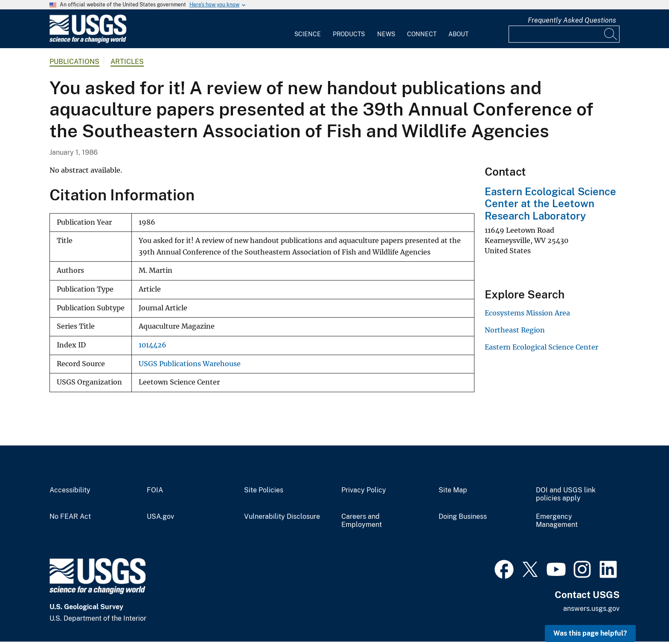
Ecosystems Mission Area (527, 313)
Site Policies (263, 490)
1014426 (152, 345)
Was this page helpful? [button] (590, 633)
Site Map (453, 490)
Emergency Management (557, 521)
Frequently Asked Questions (572, 20)
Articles (127, 62)
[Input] (564, 34)
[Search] (611, 34)
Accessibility (69, 490)
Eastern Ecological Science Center (541, 347)
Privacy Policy (363, 490)
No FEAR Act (70, 517)
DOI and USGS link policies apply (566, 494)
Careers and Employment (361, 521)
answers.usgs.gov (591, 608)
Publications (74, 62)
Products (349, 34)
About (458, 34)
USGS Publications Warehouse (190, 364)
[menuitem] (307, 28)
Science (307, 34)
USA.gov (160, 517)
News (386, 34)
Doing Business (463, 517)
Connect (421, 34)
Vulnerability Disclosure (282, 517)
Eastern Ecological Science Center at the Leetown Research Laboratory (550, 203)
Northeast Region (515, 330)
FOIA (155, 490)
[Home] (87, 41)
